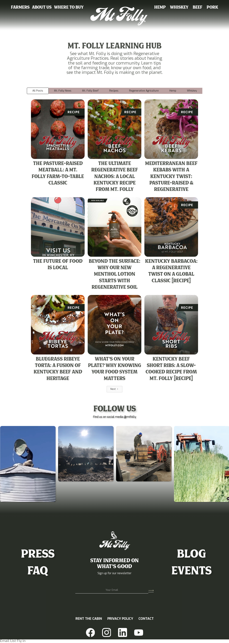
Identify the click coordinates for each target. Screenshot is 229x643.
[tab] (38, 91)
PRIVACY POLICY (120, 618)
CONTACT (146, 618)
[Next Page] (114, 389)
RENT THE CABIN (88, 618)
